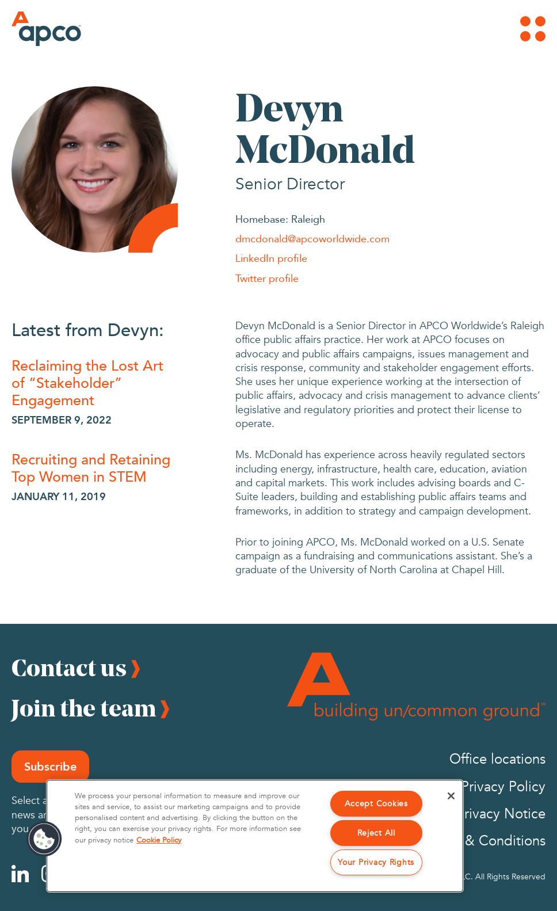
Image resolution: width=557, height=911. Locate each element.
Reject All (376, 833)
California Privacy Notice (469, 814)
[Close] (451, 796)
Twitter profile (267, 278)
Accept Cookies (376, 803)
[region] (255, 836)
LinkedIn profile (271, 258)
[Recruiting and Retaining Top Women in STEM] (95, 467)
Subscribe (50, 766)
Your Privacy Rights (376, 862)
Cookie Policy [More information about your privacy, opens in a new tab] (158, 840)
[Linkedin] (20, 873)
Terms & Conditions (485, 841)
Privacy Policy (503, 786)
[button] (44, 839)
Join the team (84, 708)
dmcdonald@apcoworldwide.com (312, 238)
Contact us (69, 667)
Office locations (497, 759)
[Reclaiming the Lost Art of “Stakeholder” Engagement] (95, 382)
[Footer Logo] (416, 687)
